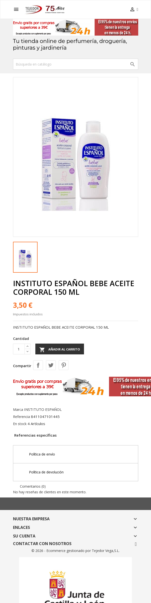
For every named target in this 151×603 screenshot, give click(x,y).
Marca (18, 409)
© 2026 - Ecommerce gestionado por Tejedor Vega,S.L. (75, 550)
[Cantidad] (19, 349)
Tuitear (51, 365)
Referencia (21, 416)
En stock (20, 423)
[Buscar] (75, 64)
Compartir (38, 365)
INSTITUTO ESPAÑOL (43, 409)
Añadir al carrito (59, 350)
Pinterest (64, 365)
